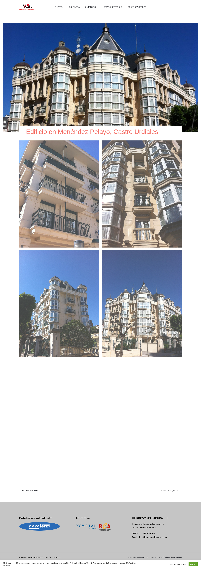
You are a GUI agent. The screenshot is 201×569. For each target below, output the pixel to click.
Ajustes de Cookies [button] (178, 564)
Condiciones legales (136, 557)
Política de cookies (155, 557)
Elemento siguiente (171, 490)
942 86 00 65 (175, 8)
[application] (97, 7)
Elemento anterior (29, 490)
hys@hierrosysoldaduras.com (153, 537)
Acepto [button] (193, 564)
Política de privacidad (173, 557)
